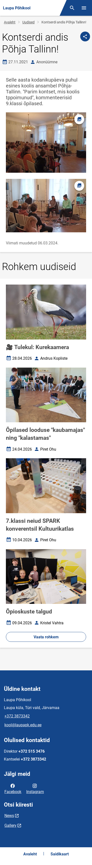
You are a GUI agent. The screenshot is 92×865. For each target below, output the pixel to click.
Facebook (12, 788)
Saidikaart (60, 854)
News (9, 815)
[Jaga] (85, 36)
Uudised (28, 22)
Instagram (35, 788)
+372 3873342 (17, 716)
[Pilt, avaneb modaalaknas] (46, 206)
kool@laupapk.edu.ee (22, 725)
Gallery (10, 825)
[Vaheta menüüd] (84, 8)
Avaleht (9, 22)
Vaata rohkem (46, 637)
